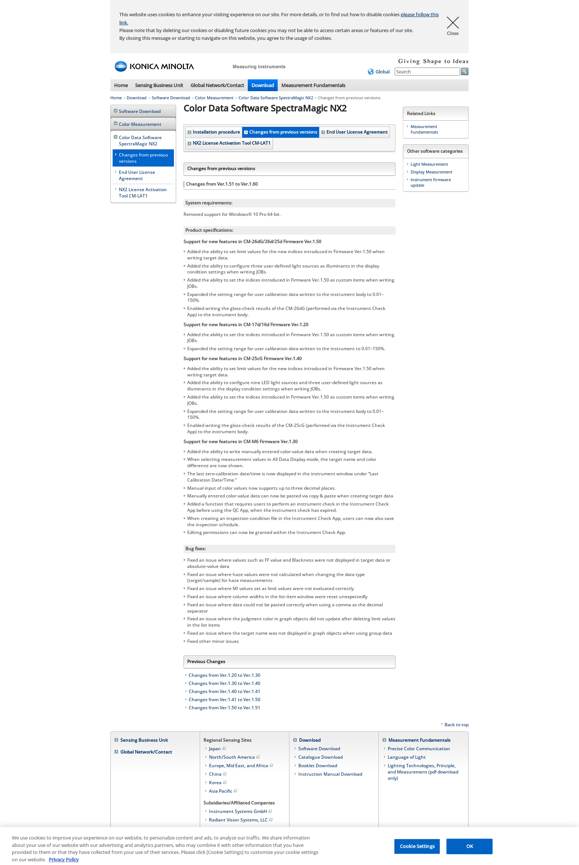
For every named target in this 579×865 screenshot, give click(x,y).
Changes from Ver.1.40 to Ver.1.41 (224, 691)
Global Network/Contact (217, 85)
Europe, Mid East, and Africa (241, 765)
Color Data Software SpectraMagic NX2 (276, 97)
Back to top (457, 724)
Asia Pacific (223, 791)
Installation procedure (216, 132)
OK (469, 849)
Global (383, 71)
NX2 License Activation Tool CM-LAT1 (232, 143)
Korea (218, 782)
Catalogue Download (320, 757)
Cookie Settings (417, 849)
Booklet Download (317, 765)
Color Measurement (214, 97)
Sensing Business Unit (159, 85)
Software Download (171, 97)
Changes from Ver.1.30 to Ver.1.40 (224, 683)
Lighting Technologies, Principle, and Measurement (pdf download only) (423, 771)
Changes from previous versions (283, 132)
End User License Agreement (357, 132)
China (218, 774)
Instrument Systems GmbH (241, 811)
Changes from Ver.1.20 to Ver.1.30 (224, 675)
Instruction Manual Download (330, 774)
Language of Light (407, 757)
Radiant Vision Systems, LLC (241, 820)
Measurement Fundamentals (313, 85)
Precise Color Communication (419, 748)
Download (262, 85)
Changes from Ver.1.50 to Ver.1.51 (224, 707)
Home (121, 85)
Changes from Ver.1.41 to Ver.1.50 (224, 699)
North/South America (235, 757)
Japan (218, 748)
